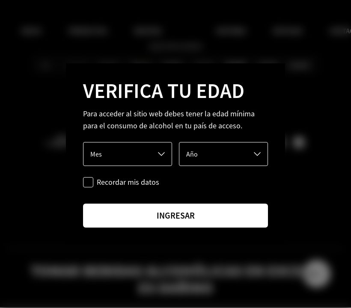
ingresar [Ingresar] (176, 215)
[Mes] (127, 154)
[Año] (223, 154)
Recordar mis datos (128, 182)
